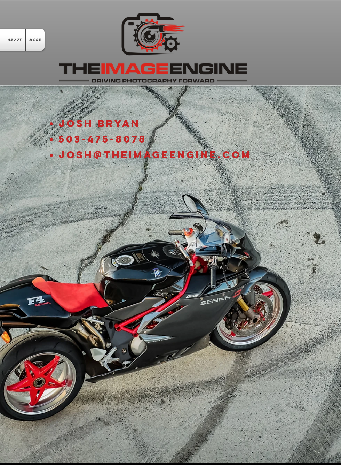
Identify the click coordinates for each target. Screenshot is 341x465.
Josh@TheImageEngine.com (155, 154)
